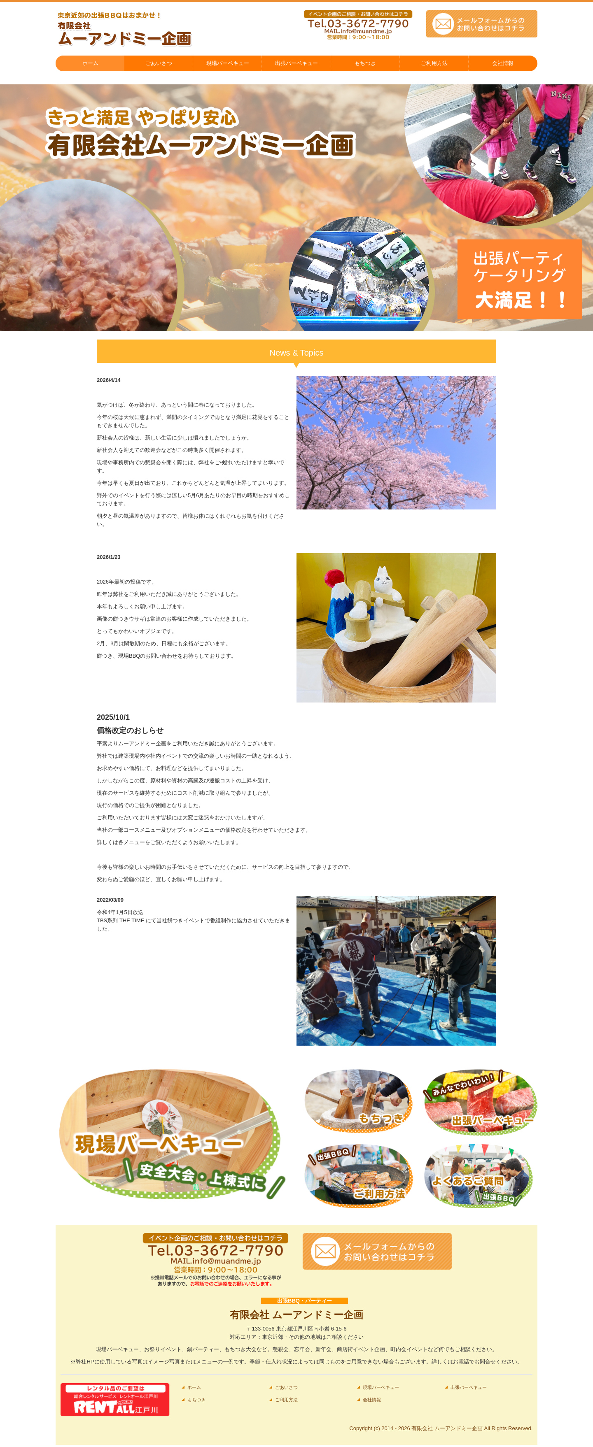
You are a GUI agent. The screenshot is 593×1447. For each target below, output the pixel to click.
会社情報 (503, 63)
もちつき (365, 63)
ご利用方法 (434, 63)
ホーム (90, 63)
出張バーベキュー (296, 63)
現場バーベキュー (227, 63)
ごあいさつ (158, 63)
